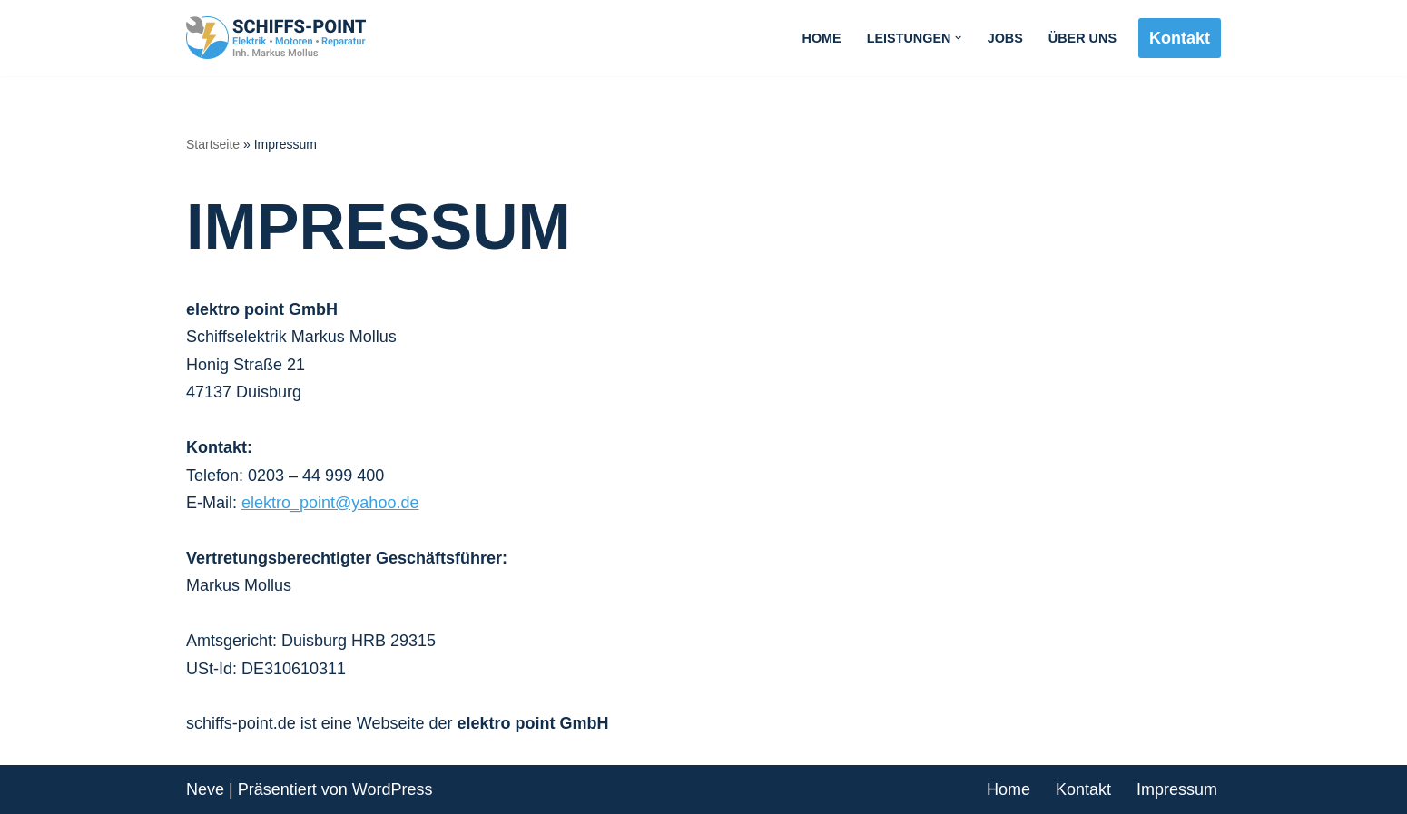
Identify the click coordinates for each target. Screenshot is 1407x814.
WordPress (392, 789)
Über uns (1082, 38)
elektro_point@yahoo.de (329, 503)
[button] (958, 37)
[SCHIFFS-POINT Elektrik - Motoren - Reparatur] (281, 38)
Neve (205, 789)
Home (821, 38)
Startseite (213, 144)
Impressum (1176, 789)
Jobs (1005, 38)
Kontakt (1179, 38)
